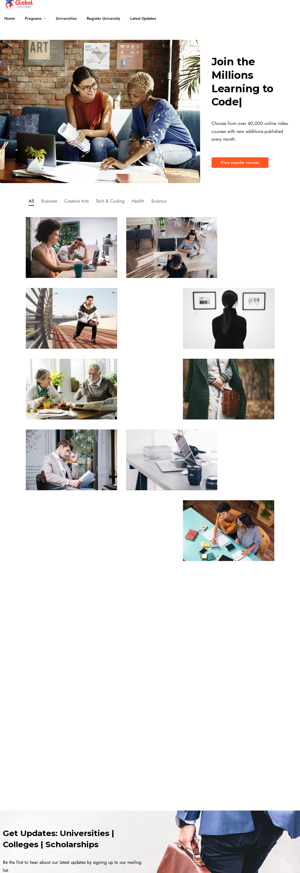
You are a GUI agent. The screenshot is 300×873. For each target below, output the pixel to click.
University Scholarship (19, 804)
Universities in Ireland (138, 791)
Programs (33, 18)
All (31, 201)
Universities (66, 18)
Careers (247, 831)
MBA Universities (14, 777)
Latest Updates (143, 18)
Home (9, 18)
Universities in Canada (79, 791)
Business (49, 201)
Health (138, 201)
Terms (69, 861)
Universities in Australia (80, 818)
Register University (103, 18)
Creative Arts (76, 201)
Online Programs (14, 791)
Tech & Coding (110, 201)
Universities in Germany (80, 831)
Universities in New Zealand (143, 777)
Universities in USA (76, 777)
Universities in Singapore (141, 831)
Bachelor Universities (17, 818)
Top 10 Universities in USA (204, 831)
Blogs (244, 818)
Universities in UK (75, 804)
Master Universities (16, 831)
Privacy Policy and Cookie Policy (109, 861)
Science (158, 201)
